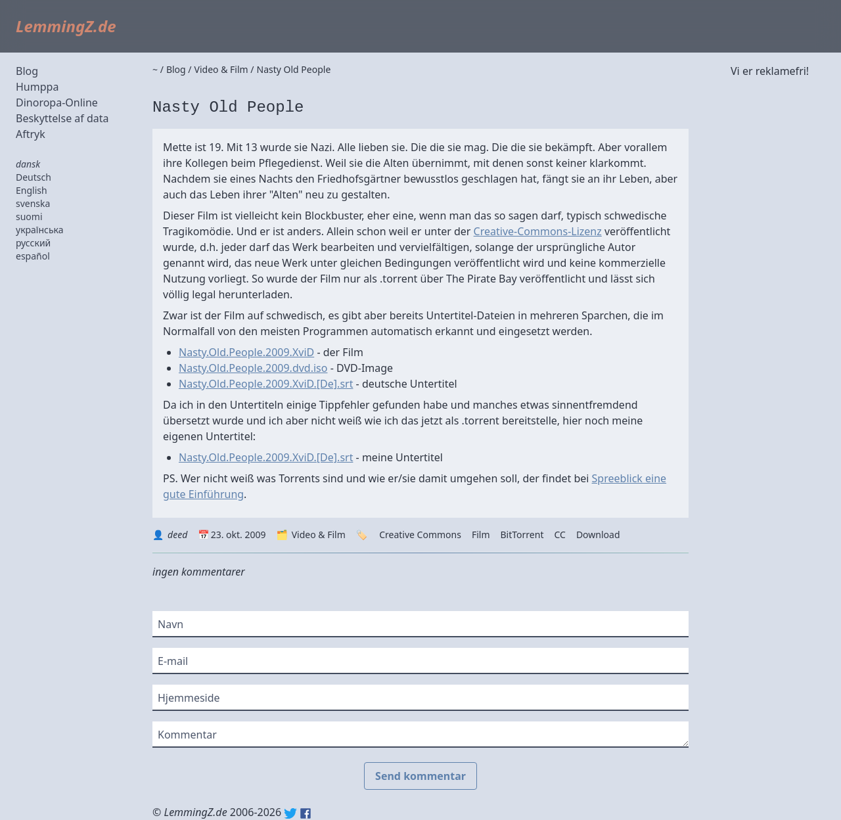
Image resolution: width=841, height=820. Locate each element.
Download (598, 534)
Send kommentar (420, 776)
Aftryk (30, 134)
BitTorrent (522, 534)
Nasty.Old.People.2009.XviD (246, 352)
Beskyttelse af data (62, 118)
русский (33, 243)
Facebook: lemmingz (305, 813)
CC (559, 534)
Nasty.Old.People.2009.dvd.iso (253, 368)
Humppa (37, 87)
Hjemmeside (189, 698)
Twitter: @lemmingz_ (290, 813)
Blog (27, 71)
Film (481, 534)
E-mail (173, 661)
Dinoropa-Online (57, 102)
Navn (170, 624)
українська (40, 229)
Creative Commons (420, 534)
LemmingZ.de (66, 26)
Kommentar (187, 734)
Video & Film (319, 534)
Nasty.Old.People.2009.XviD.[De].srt (266, 383)
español (33, 256)
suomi (29, 216)
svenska (33, 203)
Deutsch (33, 177)
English (31, 190)
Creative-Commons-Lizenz (538, 231)
